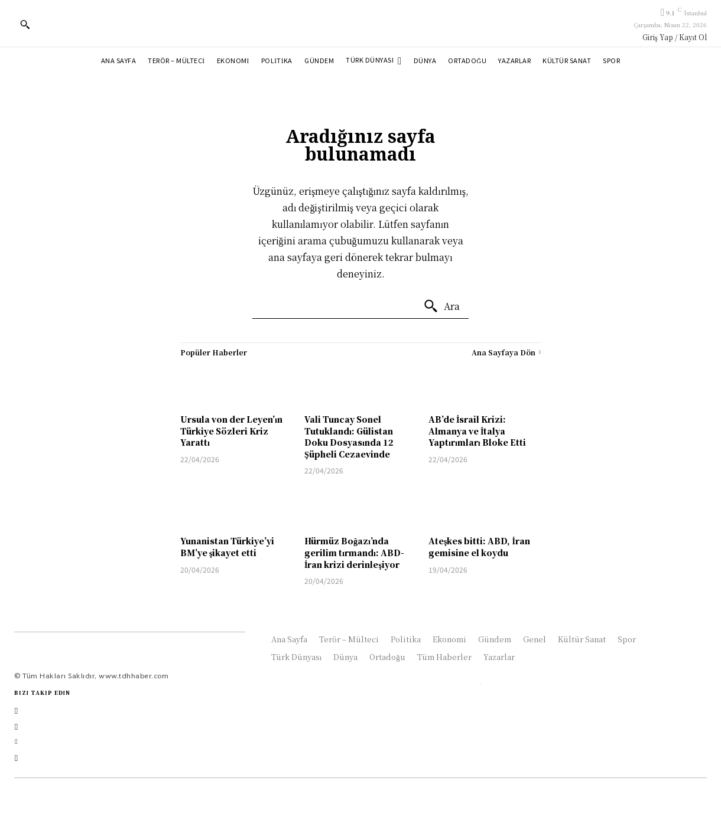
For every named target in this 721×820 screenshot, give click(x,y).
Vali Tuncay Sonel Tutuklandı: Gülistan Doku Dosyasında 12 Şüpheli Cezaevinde (349, 436)
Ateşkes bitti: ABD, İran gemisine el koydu (479, 546)
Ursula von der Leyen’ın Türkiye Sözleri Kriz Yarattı (231, 430)
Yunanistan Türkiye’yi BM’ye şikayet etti (227, 546)
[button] (24, 24)
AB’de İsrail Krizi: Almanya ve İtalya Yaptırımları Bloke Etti (477, 430)
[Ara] (441, 306)
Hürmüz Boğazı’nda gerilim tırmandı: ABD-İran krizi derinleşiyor (354, 552)
